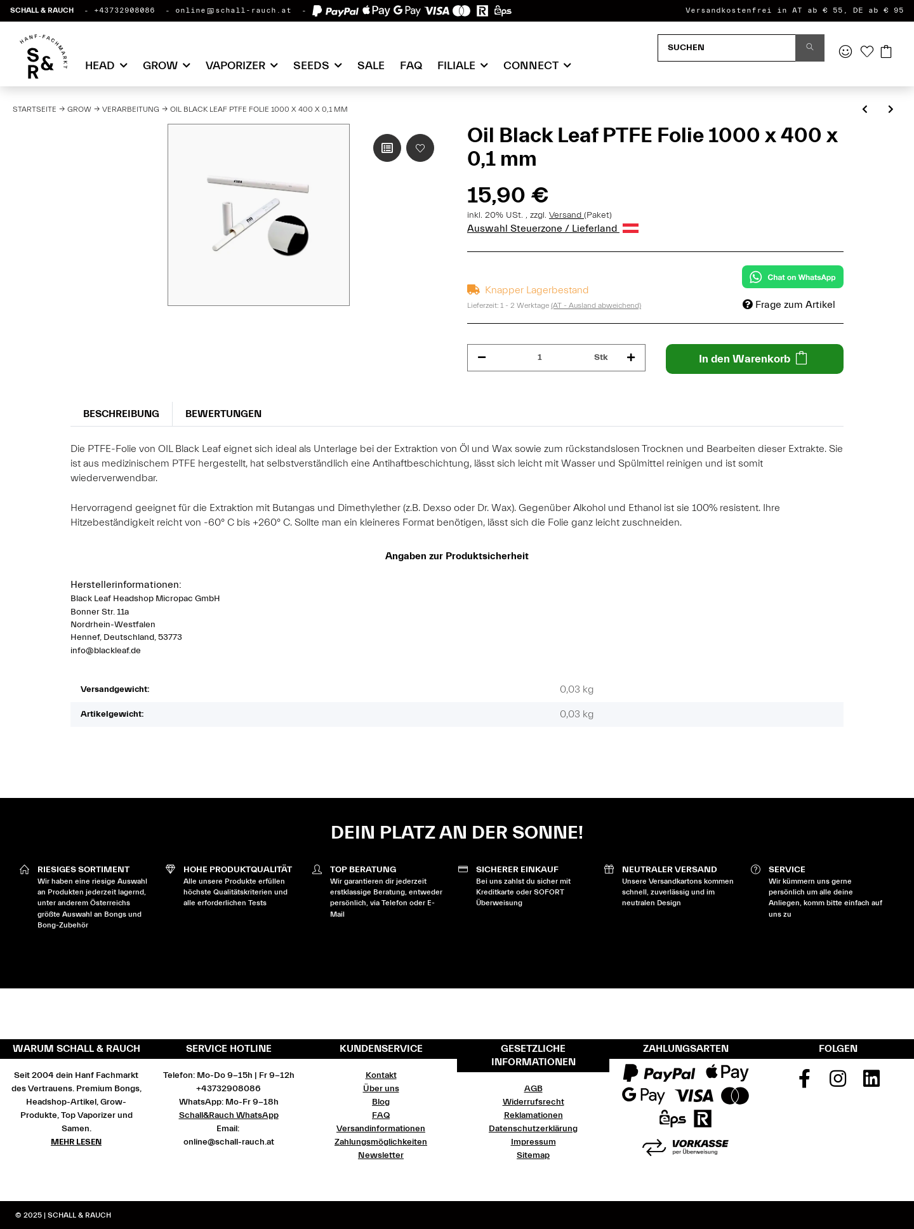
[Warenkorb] (886, 53)
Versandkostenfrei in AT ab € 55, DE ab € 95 (795, 10)
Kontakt (381, 1075)
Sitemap (533, 1155)
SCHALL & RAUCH (42, 10)
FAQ (411, 65)
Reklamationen (533, 1115)
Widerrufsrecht (533, 1102)
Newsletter (381, 1155)
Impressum (533, 1142)
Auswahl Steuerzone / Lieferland (553, 228)
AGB (533, 1089)
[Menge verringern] (482, 358)
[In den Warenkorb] (755, 359)
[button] (845, 53)
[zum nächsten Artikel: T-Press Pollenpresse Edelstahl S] (891, 110)
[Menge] (540, 358)
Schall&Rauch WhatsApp (229, 1115)
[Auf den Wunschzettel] (420, 148)
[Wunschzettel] (867, 53)
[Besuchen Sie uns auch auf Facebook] (805, 1083)
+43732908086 (124, 10)
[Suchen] (727, 48)
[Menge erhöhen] (631, 358)
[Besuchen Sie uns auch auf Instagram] (838, 1083)
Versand (566, 215)
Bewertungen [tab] (223, 414)
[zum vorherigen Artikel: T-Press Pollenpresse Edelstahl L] (865, 110)
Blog (381, 1102)
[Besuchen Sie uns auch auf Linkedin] (871, 1083)
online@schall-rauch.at (233, 10)
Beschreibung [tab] (121, 414)
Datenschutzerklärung (533, 1129)
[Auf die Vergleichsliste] (387, 148)
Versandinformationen (380, 1129)
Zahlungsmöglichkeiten (380, 1142)
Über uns (381, 1089)
